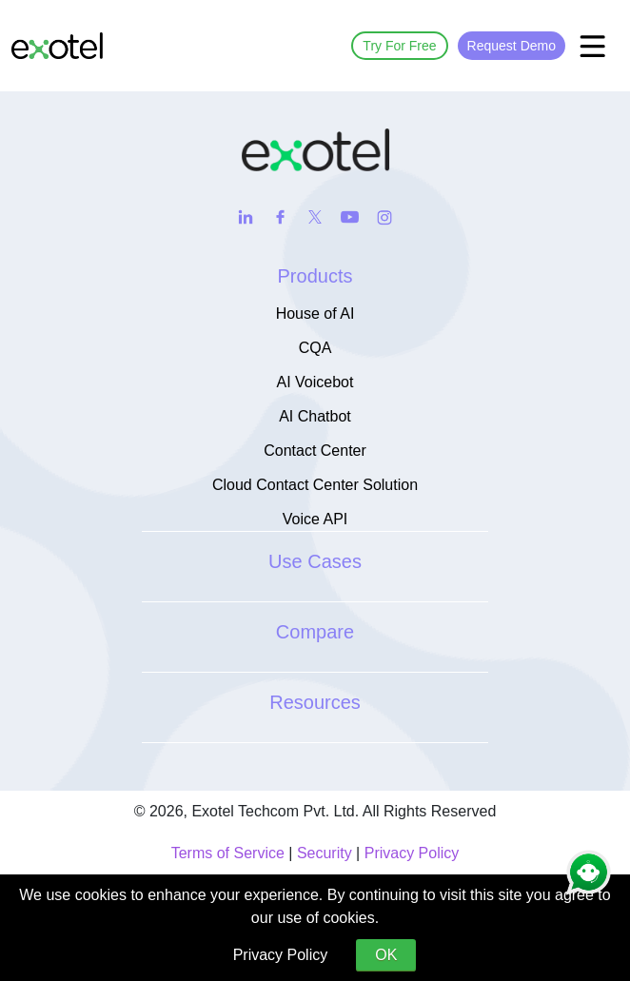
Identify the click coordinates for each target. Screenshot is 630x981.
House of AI (315, 313)
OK (386, 955)
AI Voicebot (315, 382)
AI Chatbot (315, 416)
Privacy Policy (412, 853)
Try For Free (399, 45)
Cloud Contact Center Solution (315, 485)
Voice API (315, 519)
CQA (315, 348)
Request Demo (511, 45)
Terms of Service (228, 853)
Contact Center (315, 450)
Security (324, 853)
